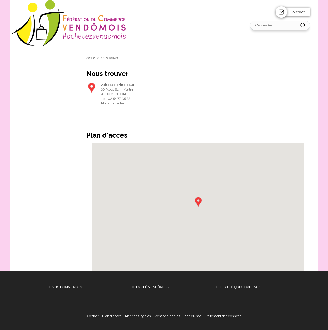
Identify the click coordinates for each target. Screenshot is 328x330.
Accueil (91, 58)
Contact (297, 12)
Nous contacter (112, 103)
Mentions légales (138, 316)
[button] (198, 202)
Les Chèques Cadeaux (240, 287)
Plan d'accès (111, 316)
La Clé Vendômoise (153, 287)
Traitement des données (223, 316)
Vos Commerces (67, 287)
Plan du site (192, 316)
